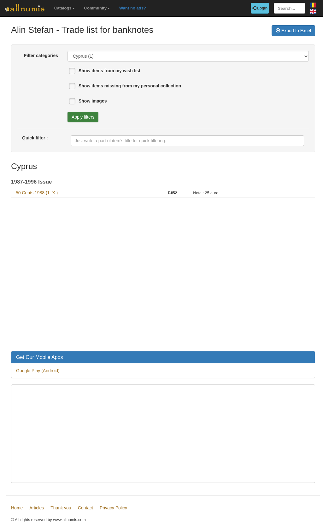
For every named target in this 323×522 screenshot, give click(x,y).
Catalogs (64, 8)
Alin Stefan (32, 30)
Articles (36, 507)
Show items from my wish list (109, 70)
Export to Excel (293, 30)
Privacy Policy (113, 507)
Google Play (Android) (38, 370)
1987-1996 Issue (31, 182)
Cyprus (24, 166)
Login (259, 8)
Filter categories (41, 55)
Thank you (60, 507)
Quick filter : (35, 137)
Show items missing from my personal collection (130, 85)
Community (97, 8)
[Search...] (289, 8)
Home (17, 507)
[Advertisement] (163, 275)
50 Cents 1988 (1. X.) (37, 192)
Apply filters (83, 117)
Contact (85, 507)
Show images (93, 100)
